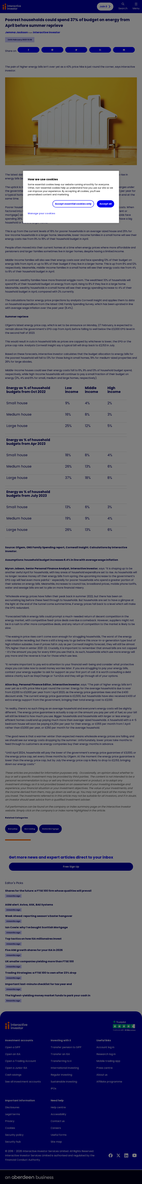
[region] (71, 197)
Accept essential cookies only (73, 203)
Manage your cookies (41, 213)
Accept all (105, 203)
